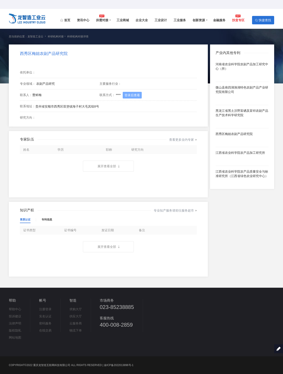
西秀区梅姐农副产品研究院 (44, 53)
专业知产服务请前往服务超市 (175, 210)
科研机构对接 (56, 36)
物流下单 (75, 330)
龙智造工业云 (35, 36)
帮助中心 (15, 309)
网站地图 (15, 337)
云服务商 (75, 323)
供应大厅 (75, 316)
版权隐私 (15, 330)
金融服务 (219, 20)
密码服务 (45, 323)
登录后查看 (132, 95)
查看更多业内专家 (183, 139)
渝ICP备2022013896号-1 (118, 365)
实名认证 (45, 316)
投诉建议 (15, 316)
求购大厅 (75, 309)
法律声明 (15, 323)
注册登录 (45, 309)
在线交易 (45, 330)
